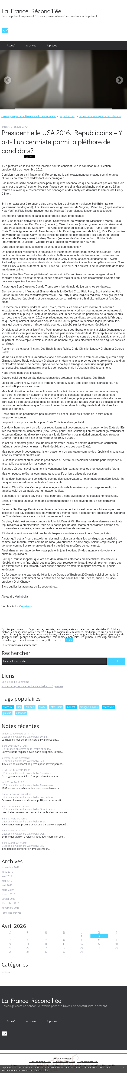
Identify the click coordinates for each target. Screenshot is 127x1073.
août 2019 (7, 871)
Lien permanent (13, 629)
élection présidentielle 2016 (96, 629)
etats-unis (74, 629)
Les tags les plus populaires (87, 1062)
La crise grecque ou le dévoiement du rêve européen (28, 116)
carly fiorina (49, 634)
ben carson (58, 632)
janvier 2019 (8, 898)
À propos (52, 45)
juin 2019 (7, 876)
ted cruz (101, 632)
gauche (7, 713)
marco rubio (44, 632)
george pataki (116, 634)
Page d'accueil (67, 116)
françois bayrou (89, 707)
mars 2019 (8, 889)
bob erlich (73, 637)
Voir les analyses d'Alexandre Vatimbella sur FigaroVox (32, 686)
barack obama (27, 640)
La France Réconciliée (31, 11)
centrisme (108, 707)
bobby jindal (100, 634)
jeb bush (15, 632)
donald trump (114, 632)
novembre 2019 (10, 867)
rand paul (90, 632)
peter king (100, 637)
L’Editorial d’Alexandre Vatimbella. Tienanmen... (28, 785)
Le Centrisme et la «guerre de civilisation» (100, 116)
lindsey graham (83, 634)
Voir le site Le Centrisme (15, 681)
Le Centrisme (23, 606)
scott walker (28, 632)
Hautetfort (70, 1058)
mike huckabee (74, 632)
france (30, 707)
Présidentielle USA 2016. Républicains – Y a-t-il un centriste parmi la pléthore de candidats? (62, 141)
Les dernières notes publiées (64, 1062)
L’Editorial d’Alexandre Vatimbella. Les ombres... (28, 797)
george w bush (10, 637)
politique (21, 713)
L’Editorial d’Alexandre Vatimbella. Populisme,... (28, 773)
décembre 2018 (10, 903)
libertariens (54, 640)
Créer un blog (58, 1058)
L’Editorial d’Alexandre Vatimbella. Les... (23, 761)
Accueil (11, 45)
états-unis (56, 707)
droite (42, 707)
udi (19, 707)
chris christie (9, 634)
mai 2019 (7, 880)
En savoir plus (41, 1070)
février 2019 (8, 894)
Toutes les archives (11, 913)
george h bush (28, 637)
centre (71, 707)
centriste (7, 707)
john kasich (23, 634)
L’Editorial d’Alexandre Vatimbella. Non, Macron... (29, 809)
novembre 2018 (10, 907)
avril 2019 (7, 885)
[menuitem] (11, 45)
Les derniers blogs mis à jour (40, 1062)
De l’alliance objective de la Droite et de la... (26, 748)
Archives (31, 45)
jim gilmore (87, 637)
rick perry (36, 634)
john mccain (44, 637)
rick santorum (65, 634)
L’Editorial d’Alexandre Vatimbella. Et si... (24, 821)
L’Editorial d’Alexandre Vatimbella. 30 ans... (25, 736)
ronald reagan (9, 640)
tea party (42, 640)
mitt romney (60, 637)
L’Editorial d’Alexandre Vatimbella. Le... (23, 845)
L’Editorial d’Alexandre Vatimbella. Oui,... (24, 833)
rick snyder (114, 637)
